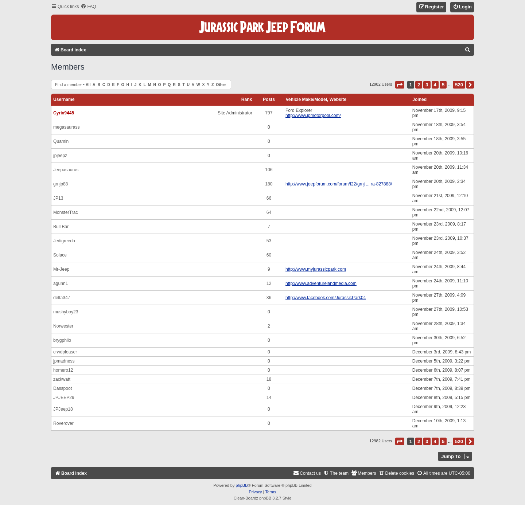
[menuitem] (88, 7)
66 (269, 198)
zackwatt (61, 379)
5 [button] (443, 84)
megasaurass (66, 127)
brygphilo (62, 340)
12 (269, 283)
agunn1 (60, 283)
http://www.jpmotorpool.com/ (313, 115)
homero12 (63, 370)
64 (269, 212)
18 (269, 379)
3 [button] (426, 84)
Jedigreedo (64, 240)
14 (269, 397)
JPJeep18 (63, 409)
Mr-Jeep (61, 269)
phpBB (242, 485)
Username (64, 99)
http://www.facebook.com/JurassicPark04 (325, 297)
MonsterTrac (65, 212)
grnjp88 (60, 184)
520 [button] (459, 84)
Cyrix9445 (63, 113)
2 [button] (418, 84)
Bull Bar (61, 226)
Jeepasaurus (65, 169)
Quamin (61, 141)
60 (269, 255)
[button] (399, 85)
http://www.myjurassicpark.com (315, 269)
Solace (60, 255)
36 (269, 297)
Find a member (68, 84)
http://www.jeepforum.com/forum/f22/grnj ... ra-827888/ (338, 184)
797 (268, 113)
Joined (419, 99)
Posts (269, 99)
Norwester (63, 326)
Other (221, 85)
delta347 (61, 297)
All (88, 85)
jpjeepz (60, 155)
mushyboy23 (65, 311)
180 (268, 184)
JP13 (58, 198)
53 (269, 240)
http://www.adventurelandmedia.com (321, 283)
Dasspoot (62, 388)
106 (268, 169)
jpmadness (64, 361)
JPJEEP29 (63, 397)
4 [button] (435, 84)
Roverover (63, 423)
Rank (246, 99)
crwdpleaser (65, 352)
